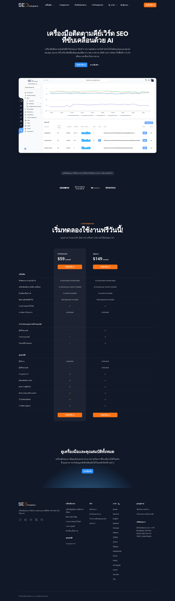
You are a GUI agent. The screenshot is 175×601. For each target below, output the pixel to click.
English (115, 519)
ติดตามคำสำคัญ (71, 517)
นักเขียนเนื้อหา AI (72, 531)
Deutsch (116, 514)
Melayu (115, 546)
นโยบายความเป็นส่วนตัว (145, 514)
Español (116, 523)
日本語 (115, 537)
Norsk (115, 556)
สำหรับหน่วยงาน (80, 5)
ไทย (114, 579)
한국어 (115, 542)
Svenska (116, 574)
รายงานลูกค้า (70, 526)
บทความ (92, 523)
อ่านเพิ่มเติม (95, 65)
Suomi (115, 570)
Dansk (115, 509)
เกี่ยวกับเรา (93, 509)
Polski (115, 560)
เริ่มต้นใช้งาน (150, 5)
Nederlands (117, 551)
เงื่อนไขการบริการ (142, 509)
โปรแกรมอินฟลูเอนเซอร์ (97, 519)
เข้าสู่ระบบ (125, 5)
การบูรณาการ (64, 5)
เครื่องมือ (49, 5)
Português (117, 565)
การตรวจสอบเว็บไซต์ (73, 521)
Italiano (116, 533)
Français (116, 528)
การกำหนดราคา (97, 5)
